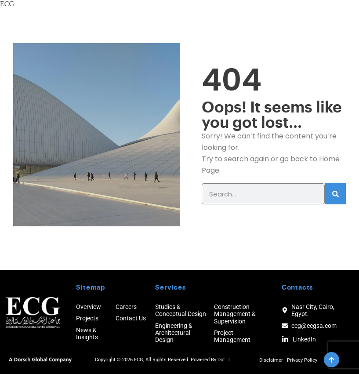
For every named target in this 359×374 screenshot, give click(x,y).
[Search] (335, 193)
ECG (7, 3)
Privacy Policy (302, 360)
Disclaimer (271, 360)
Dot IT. (225, 360)
